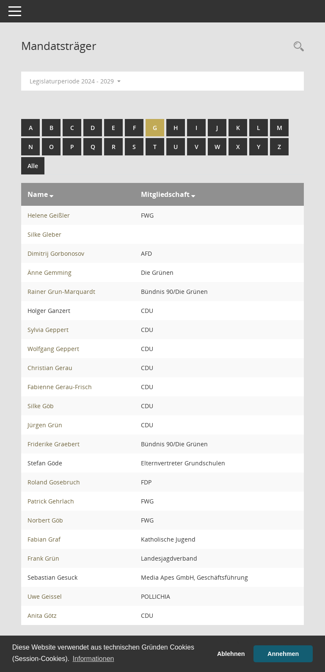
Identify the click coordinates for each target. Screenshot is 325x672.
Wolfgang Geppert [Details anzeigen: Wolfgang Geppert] (53, 349)
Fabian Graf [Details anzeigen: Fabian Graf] (44, 539)
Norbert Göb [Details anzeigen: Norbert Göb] (45, 520)
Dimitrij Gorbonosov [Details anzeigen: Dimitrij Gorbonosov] (56, 253)
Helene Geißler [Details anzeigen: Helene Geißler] (49, 215)
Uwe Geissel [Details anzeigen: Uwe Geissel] (45, 596)
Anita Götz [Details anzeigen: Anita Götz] (42, 615)
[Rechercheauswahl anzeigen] (296, 47)
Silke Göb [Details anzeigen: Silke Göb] (41, 406)
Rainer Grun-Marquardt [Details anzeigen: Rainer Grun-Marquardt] (61, 292)
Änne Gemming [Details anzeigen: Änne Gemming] (50, 272)
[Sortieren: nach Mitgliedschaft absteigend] (193, 194)
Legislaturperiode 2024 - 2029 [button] (75, 81)
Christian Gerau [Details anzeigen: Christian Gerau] (50, 368)
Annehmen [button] (283, 653)
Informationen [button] (93, 658)
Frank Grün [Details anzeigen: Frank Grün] (43, 558)
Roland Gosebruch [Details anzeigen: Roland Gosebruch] (54, 482)
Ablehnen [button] (231, 653)
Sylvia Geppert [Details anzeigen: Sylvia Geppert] (48, 330)
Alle (33, 166)
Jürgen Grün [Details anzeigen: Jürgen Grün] (45, 425)
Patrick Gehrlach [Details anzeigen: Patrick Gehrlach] (51, 501)
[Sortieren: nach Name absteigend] (51, 194)
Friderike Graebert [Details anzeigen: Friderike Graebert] (54, 444)
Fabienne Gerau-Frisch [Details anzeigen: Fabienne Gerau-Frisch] (60, 387)
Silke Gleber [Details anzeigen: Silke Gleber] (44, 234)
